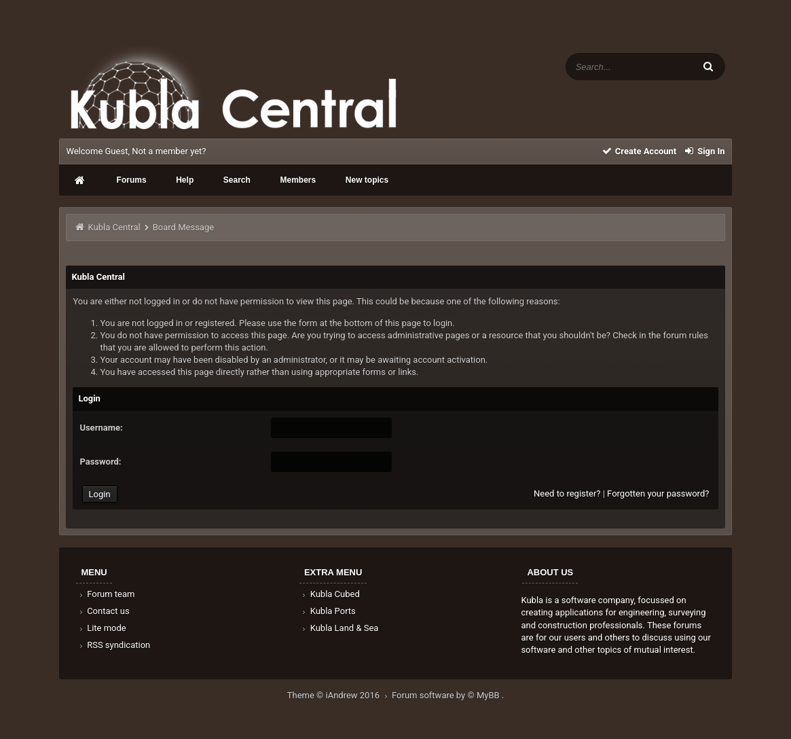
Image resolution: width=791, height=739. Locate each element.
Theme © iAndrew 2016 (339, 695)
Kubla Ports (328, 611)
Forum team (105, 594)
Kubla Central (114, 227)
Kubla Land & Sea (339, 628)
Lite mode (101, 628)
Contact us (103, 611)
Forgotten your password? (658, 493)
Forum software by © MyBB (447, 695)
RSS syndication (113, 645)
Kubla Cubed (330, 594)
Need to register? (567, 493)
